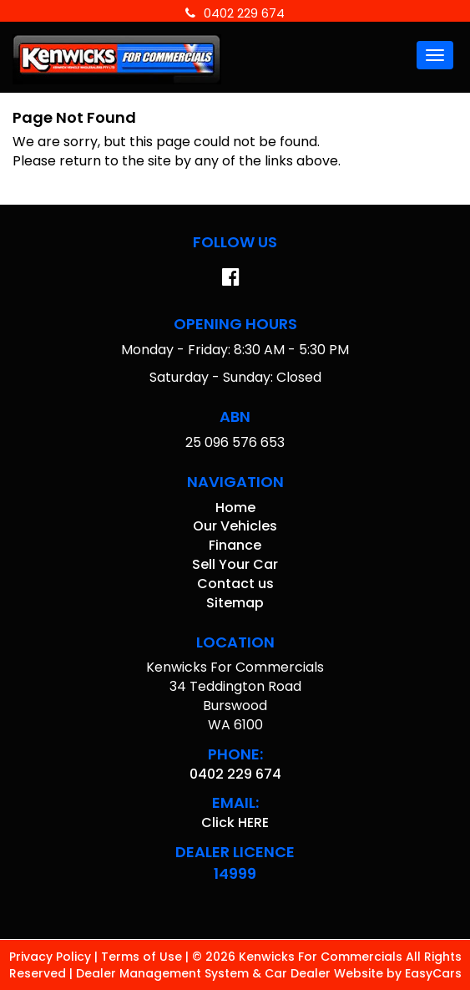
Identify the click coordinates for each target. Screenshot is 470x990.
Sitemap (235, 602)
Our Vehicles (235, 526)
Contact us (235, 583)
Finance (235, 545)
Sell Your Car (235, 564)
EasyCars (433, 973)
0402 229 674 (235, 13)
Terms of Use (143, 956)
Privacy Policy (51, 956)
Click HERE (235, 822)
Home (235, 507)
